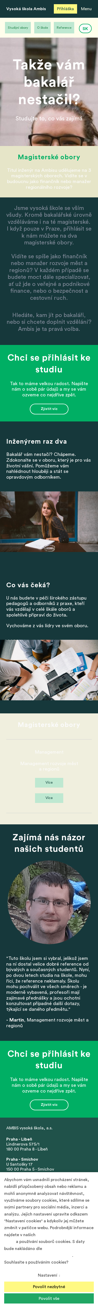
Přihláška (65, 9)
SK (85, 29)
